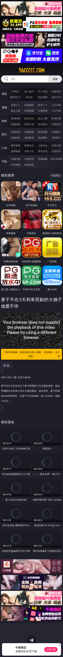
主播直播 (42, 110)
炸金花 (29, 97)
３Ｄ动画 (56, 104)
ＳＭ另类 (56, 110)
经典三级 (29, 124)
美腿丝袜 (15, 137)
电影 (4, 121)
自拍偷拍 (29, 104)
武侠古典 (56, 145)
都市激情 (15, 145)
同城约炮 (15, 158)
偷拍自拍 (29, 118)
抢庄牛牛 (56, 97)
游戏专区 (56, 91)
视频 (4, 107)
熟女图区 (42, 137)
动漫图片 (56, 131)
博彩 (4, 94)
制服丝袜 (15, 124)
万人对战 (42, 91)
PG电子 (15, 91)
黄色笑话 (42, 151)
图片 (4, 134)
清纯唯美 (29, 137)
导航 (4, 161)
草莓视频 (42, 158)
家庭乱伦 (29, 145)
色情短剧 (29, 164)
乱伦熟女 (42, 124)
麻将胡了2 (15, 97)
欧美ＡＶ (42, 104)
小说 (4, 148)
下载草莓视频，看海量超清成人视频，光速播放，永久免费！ (31, 354)
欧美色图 (42, 131)
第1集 (6, 365)
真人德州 (29, 91)
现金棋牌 (42, 97)
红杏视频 (15, 164)
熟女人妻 (15, 110)
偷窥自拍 (15, 131)
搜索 (55, 79)
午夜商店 (29, 158)
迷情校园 (15, 151)
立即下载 (51, 649)
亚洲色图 (29, 131)
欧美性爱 (56, 118)
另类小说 (29, 151)
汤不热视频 (56, 158)
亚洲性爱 (15, 118)
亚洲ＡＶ (15, 104)
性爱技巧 (56, 151)
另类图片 (56, 137)
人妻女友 (42, 145)
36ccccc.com (31, 70)
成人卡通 (42, 118)
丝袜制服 (29, 110)
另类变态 (56, 124)
